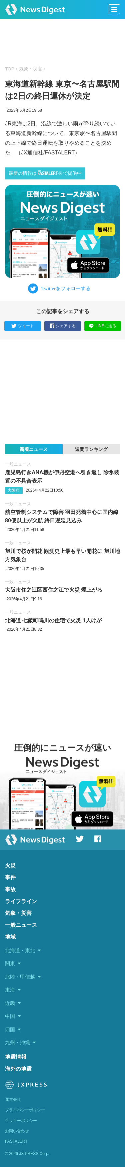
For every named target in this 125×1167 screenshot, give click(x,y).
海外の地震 (18, 1069)
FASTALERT (16, 1141)
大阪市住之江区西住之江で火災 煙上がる (53, 590)
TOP (9, 68)
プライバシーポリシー (25, 1110)
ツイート (22, 326)
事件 (10, 877)
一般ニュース (18, 464)
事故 (10, 889)
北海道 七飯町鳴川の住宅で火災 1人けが (53, 620)
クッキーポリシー (21, 1120)
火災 (10, 865)
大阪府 (14, 490)
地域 (10, 937)
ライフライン (21, 901)
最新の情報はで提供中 (45, 173)
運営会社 (13, 1099)
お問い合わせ (17, 1131)
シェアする (63, 326)
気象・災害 (30, 68)
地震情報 (15, 1057)
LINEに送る (102, 326)
